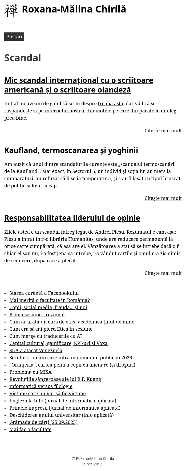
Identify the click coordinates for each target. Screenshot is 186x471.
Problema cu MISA (30, 372)
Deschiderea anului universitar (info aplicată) (61, 415)
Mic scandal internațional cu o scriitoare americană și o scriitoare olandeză (78, 85)
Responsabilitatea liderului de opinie (72, 218)
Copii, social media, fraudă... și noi (48, 307)
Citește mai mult (163, 130)
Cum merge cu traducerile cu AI (45, 336)
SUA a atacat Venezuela (35, 350)
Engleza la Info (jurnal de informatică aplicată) (62, 400)
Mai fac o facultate (30, 429)
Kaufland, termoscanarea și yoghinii (71, 150)
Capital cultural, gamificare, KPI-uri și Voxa (58, 343)
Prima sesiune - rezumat (37, 314)
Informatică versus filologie (40, 386)
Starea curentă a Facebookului (44, 293)
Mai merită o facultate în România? (49, 300)
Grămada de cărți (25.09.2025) (43, 422)
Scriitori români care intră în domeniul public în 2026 (70, 357)
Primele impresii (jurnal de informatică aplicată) (64, 408)
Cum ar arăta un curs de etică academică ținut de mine (71, 321)
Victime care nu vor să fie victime (47, 393)
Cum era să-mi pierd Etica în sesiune (50, 329)
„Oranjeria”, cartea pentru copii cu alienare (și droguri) (72, 364)
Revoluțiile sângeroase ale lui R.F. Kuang (55, 379)
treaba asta (110, 103)
